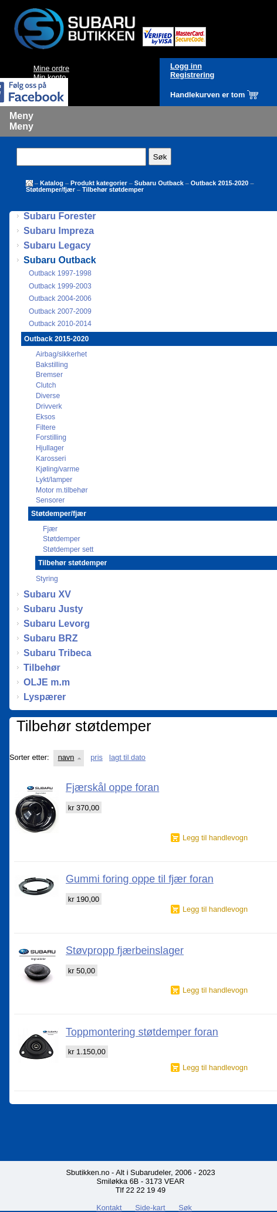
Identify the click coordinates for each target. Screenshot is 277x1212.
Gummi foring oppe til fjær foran (140, 879)
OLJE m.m (46, 682)
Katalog (51, 182)
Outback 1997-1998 (60, 273)
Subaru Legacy (57, 245)
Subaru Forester (59, 216)
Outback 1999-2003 (60, 286)
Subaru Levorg (56, 624)
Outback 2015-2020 (220, 182)
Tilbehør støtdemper (113, 189)
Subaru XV (47, 594)
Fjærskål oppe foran (112, 787)
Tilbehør (41, 668)
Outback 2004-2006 (60, 298)
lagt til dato (127, 757)
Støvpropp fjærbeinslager (125, 950)
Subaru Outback (159, 182)
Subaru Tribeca (57, 653)
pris (96, 757)
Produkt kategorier (98, 182)
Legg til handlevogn (215, 837)
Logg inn (186, 66)
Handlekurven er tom (207, 94)
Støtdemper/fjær (50, 189)
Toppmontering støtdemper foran (142, 1032)
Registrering (192, 74)
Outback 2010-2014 (60, 324)
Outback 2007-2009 (60, 311)
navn (66, 757)
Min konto (49, 77)
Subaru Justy (53, 609)
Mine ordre (51, 68)
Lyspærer (44, 697)
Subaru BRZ (50, 638)
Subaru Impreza (58, 231)
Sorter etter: (29, 757)
